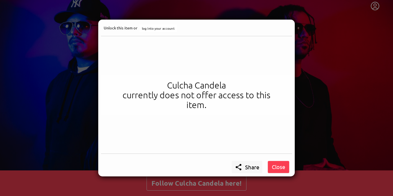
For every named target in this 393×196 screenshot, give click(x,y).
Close (278, 166)
